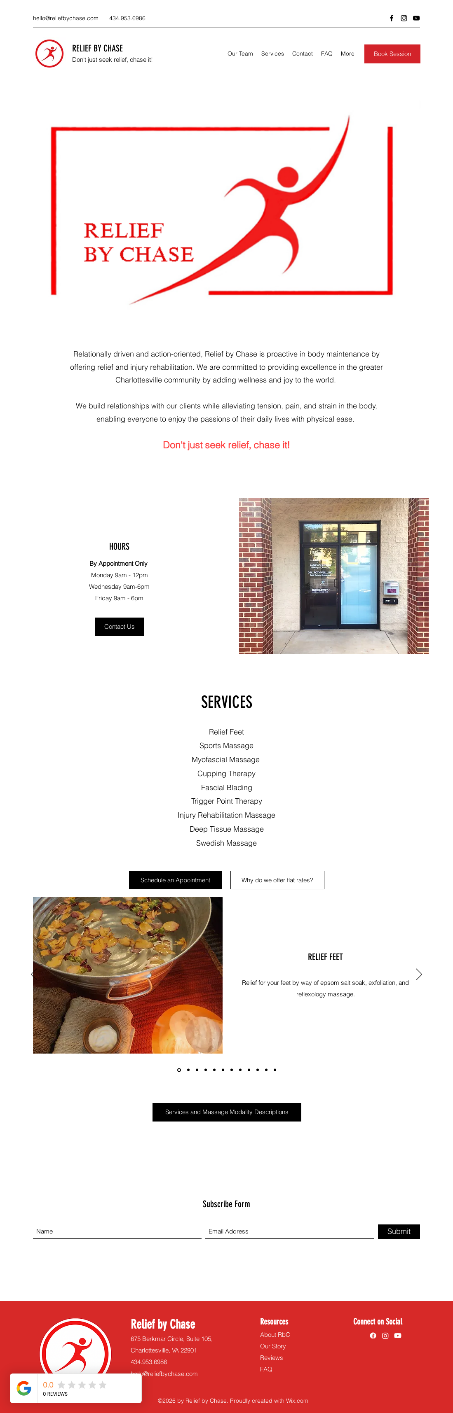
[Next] (419, 975)
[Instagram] (404, 18)
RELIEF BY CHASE (97, 48)
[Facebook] (391, 18)
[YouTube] (416, 18)
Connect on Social (377, 1322)
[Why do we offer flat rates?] (277, 880)
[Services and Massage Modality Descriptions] (227, 1112)
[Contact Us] (119, 627)
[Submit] (399, 1231)
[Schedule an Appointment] (175, 880)
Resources (274, 1322)
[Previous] (34, 975)
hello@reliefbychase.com (66, 18)
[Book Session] (392, 53)
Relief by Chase (163, 1324)
